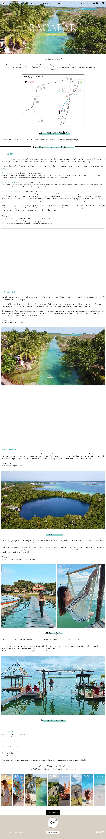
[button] (28, 3)
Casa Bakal (37, 547)
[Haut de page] (53, 812)
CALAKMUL (60, 766)
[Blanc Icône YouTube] (97, 832)
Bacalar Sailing (55, 194)
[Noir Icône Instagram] (93, 3)
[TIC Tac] (100, 3)
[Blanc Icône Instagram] (94, 832)
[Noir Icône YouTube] (96, 3)
